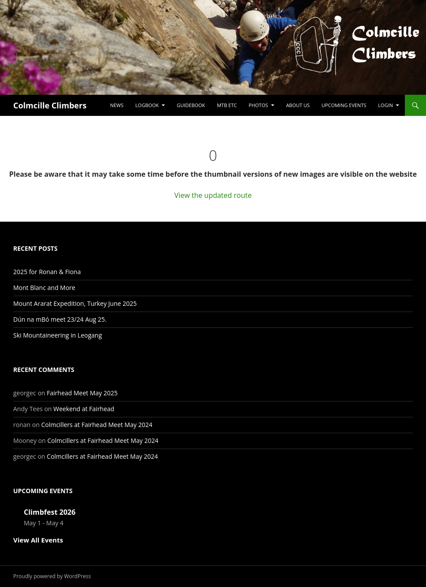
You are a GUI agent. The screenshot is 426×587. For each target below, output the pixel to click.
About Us (298, 105)
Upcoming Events (343, 105)
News (116, 105)
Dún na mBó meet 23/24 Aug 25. (60, 319)
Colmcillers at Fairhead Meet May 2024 (96, 424)
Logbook (147, 105)
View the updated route (212, 195)
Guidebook (191, 105)
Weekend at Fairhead (83, 409)
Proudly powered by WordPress (52, 576)
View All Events (38, 539)
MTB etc (227, 105)
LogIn (385, 105)
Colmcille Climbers (49, 105)
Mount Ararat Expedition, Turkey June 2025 (75, 303)
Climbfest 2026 (49, 512)
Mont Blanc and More (44, 287)
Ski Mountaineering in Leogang (57, 335)
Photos (258, 105)
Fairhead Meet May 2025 (82, 393)
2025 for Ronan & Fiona (47, 271)
